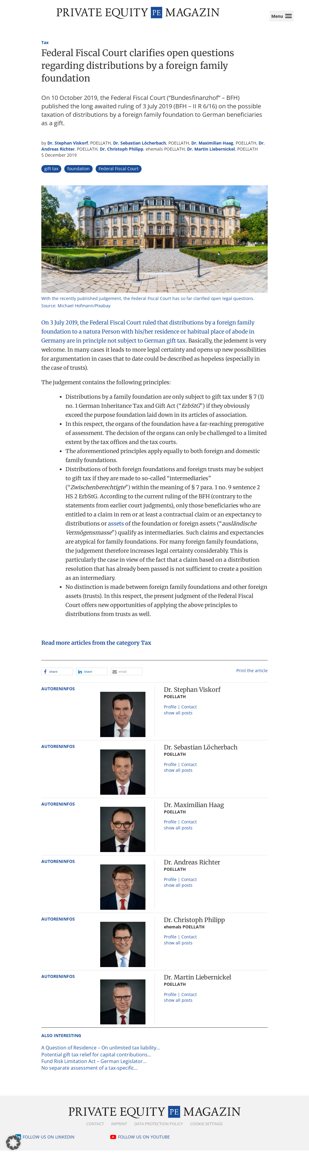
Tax (45, 48)
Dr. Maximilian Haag (212, 148)
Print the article (252, 676)
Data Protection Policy (158, 1129)
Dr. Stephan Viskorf (67, 148)
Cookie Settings (206, 1129)
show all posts (178, 718)
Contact (95, 1129)
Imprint (119, 1129)
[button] (57, 677)
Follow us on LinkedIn (49, 1142)
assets (116, 528)
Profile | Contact (180, 712)
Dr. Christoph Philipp (121, 154)
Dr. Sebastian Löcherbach (139, 148)
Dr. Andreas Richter (192, 867)
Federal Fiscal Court (119, 174)
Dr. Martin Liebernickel (211, 154)
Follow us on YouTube (144, 1142)
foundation (78, 174)
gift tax (51, 174)
